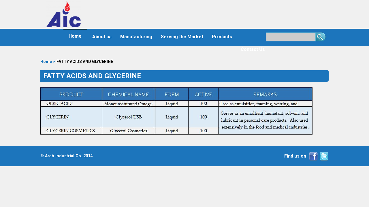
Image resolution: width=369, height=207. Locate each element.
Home (75, 36)
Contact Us (253, 49)
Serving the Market (182, 36)
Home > (47, 61)
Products (222, 36)
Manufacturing (136, 36)
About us (102, 36)
